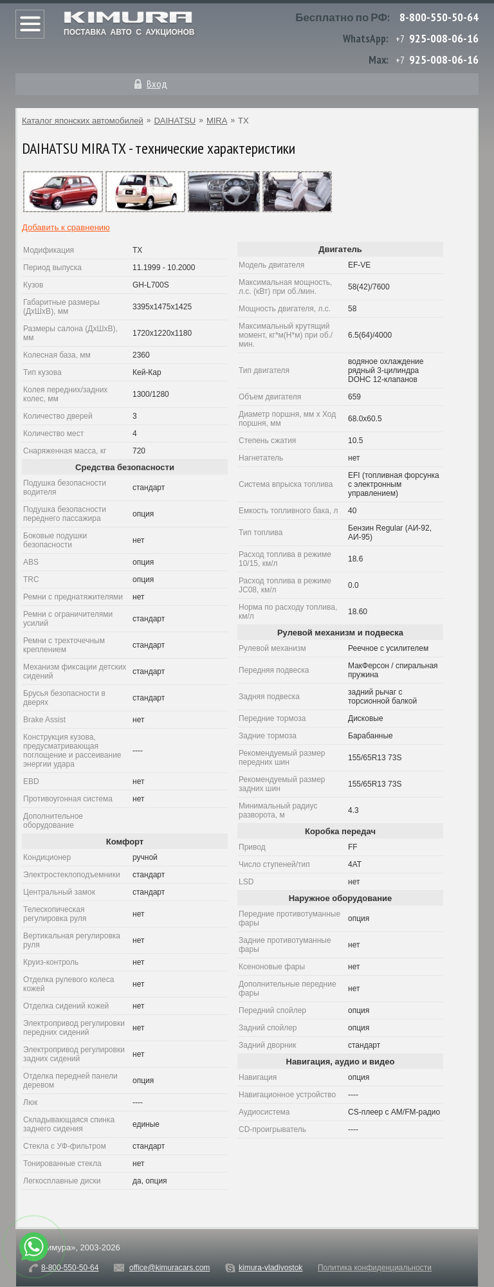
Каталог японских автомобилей (82, 120)
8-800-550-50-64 (439, 17)
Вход (157, 83)
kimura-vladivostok (270, 1267)
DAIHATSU (175, 120)
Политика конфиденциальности (375, 1267)
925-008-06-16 (444, 38)
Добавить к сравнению (66, 227)
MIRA (217, 120)
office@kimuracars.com (169, 1267)
